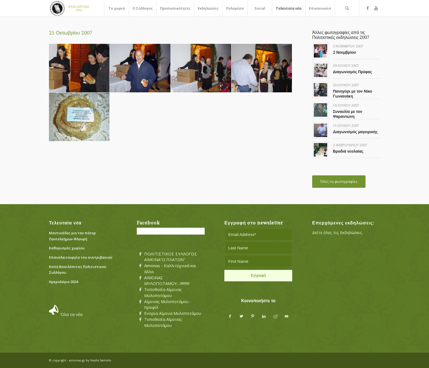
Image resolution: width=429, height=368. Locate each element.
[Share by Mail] (286, 316)
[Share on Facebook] (230, 316)
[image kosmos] (261, 68)
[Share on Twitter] (241, 316)
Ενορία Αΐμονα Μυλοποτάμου (172, 313)
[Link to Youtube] (376, 8)
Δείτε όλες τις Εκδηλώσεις (337, 232)
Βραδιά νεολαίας (348, 151)
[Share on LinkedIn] (263, 316)
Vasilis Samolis (100, 360)
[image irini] (201, 68)
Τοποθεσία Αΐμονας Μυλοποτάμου (163, 292)
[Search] (347, 8)
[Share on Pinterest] (252, 316)
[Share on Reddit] (275, 316)
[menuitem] (116, 8)
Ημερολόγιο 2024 (63, 281)
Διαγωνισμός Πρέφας (352, 72)
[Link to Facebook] (368, 8)
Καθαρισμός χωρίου (67, 248)
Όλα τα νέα (71, 314)
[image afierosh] (79, 68)
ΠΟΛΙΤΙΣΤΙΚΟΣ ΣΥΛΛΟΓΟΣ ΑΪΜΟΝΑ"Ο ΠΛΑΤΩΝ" (170, 257)
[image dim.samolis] (140, 68)
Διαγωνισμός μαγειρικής (355, 132)
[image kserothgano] (79, 117)
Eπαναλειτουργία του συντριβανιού (80, 257)
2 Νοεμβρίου (344, 52)
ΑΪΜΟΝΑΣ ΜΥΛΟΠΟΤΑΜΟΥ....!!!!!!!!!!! (166, 280)
